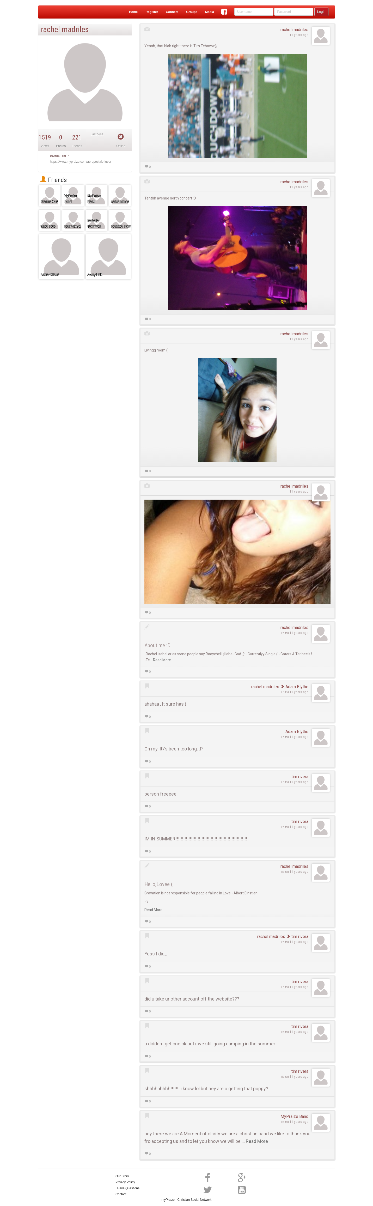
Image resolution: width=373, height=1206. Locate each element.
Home (133, 12)
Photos (61, 146)
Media (209, 12)
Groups (191, 12)
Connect (172, 12)
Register (151, 12)
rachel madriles (294, 29)
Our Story (122, 1176)
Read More (162, 660)
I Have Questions (127, 1188)
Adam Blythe (294, 686)
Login (321, 12)
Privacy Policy (125, 1182)
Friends (53, 180)
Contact (120, 1194)
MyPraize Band (294, 1116)
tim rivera (299, 776)
